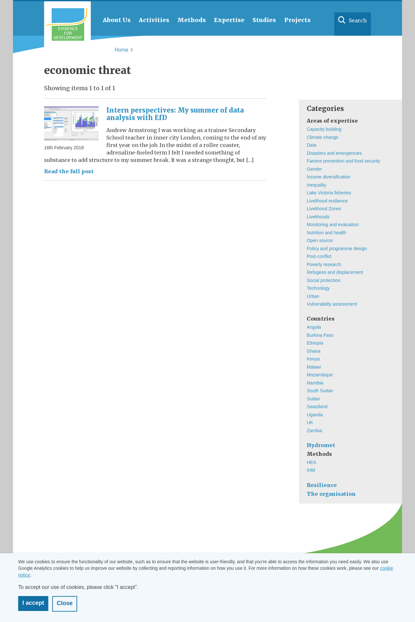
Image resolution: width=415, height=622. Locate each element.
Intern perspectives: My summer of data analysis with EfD (175, 114)
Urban (313, 296)
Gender (314, 169)
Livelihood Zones (324, 208)
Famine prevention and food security (343, 161)
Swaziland (317, 406)
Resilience (322, 485)
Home (121, 50)
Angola (314, 327)
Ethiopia (315, 343)
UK (310, 422)
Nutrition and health (326, 232)
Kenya (313, 358)
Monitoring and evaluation (333, 224)
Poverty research (324, 264)
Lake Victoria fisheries (329, 192)
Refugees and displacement (335, 272)
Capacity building (324, 129)
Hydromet (321, 445)
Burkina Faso (320, 335)
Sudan (313, 398)
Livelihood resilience (327, 200)
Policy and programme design (337, 248)
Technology (318, 288)
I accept (33, 603)
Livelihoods (318, 216)
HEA (311, 462)
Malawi (314, 367)
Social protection (323, 280)
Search (358, 20)
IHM (311, 470)
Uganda (315, 414)
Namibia (315, 382)
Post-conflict (319, 256)
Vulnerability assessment (332, 304)
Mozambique (320, 374)
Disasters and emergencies (334, 153)
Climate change (322, 137)
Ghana (313, 351)
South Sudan (320, 390)
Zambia (314, 430)
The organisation (331, 494)
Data (311, 145)
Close (65, 603)
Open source (320, 240)
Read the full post (69, 171)
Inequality (316, 185)
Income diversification (328, 176)
